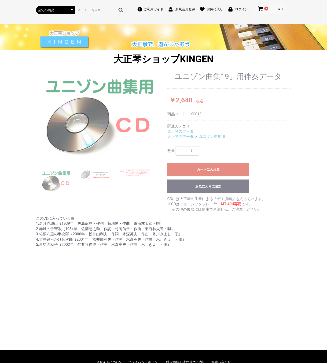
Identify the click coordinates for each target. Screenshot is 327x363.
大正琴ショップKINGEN (163, 59)
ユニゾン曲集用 (212, 136)
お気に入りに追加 (208, 186)
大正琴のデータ (180, 131)
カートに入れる (208, 169)
